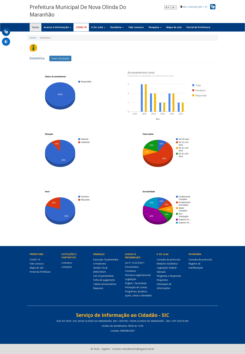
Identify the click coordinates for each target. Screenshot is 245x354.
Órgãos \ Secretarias (136, 283)
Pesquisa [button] (155, 27)
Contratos (66, 262)
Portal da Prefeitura (198, 27)
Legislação (130, 279)
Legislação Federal (166, 267)
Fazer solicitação (60, 58)
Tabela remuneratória (104, 284)
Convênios (130, 270)
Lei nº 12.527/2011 (134, 262)
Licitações (66, 266)
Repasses (98, 288)
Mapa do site (174, 27)
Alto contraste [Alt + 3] (195, 6)
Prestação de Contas (136, 287)
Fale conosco (136, 27)
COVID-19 (81, 27)
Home (36, 27)
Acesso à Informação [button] (57, 27)
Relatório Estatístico (167, 263)
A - (174, 7)
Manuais (161, 271)
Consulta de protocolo (168, 259)
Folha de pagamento (104, 279)
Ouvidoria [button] (117, 27)
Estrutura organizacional (138, 275)
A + (167, 7)
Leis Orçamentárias (103, 275)
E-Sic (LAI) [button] (98, 27)
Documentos (132, 266)
